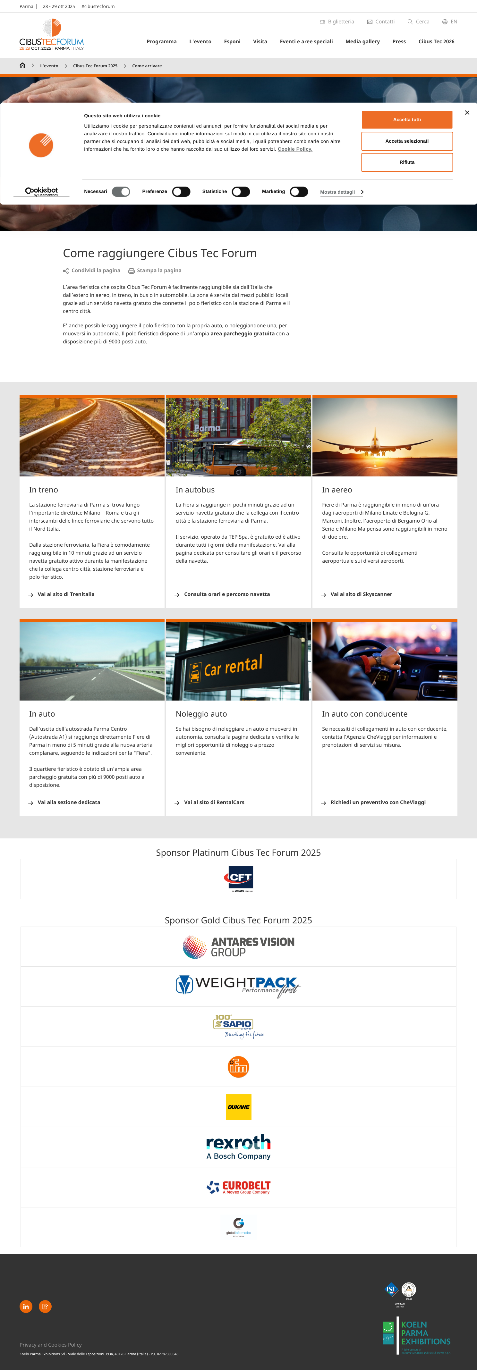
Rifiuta (407, 60)
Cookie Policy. (295, 46)
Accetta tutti (407, 17)
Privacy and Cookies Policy (51, 1344)
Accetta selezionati (407, 38)
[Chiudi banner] (467, 10)
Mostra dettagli (337, 89)
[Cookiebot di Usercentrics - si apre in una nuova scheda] (41, 89)
